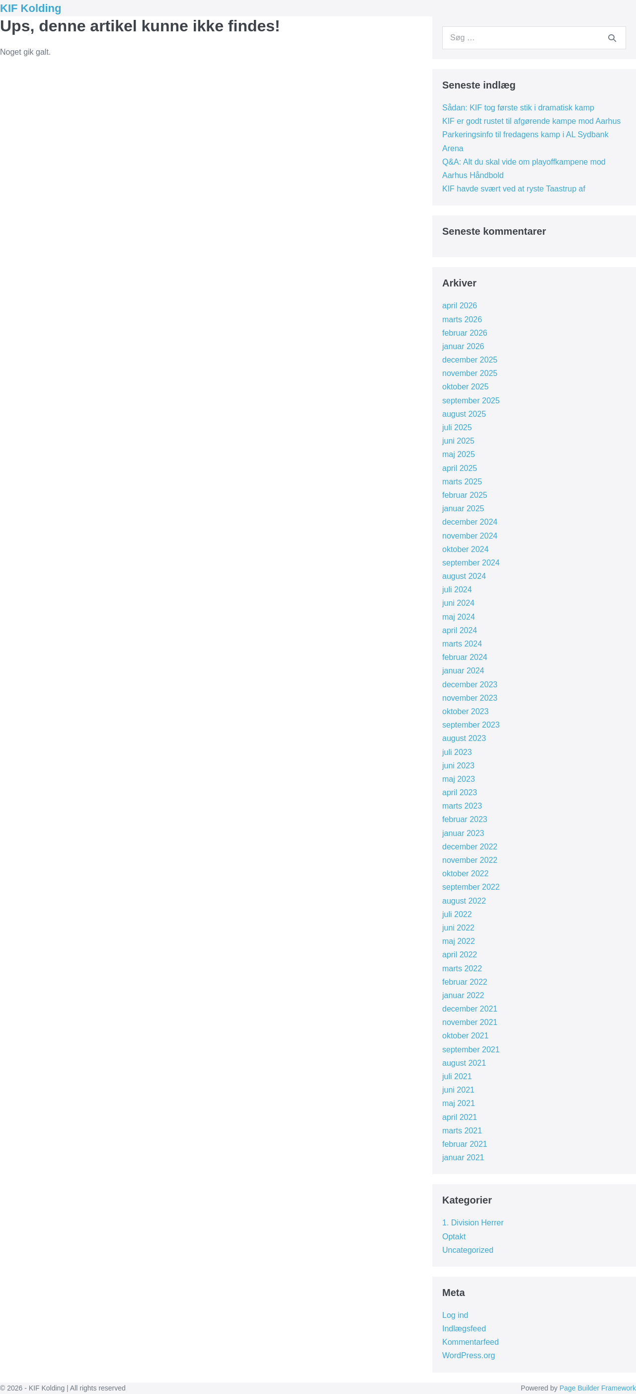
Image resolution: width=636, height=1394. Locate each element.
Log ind (455, 1315)
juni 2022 (458, 928)
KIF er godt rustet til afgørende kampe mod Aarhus (531, 121)
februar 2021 (464, 1144)
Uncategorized (467, 1250)
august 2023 (464, 738)
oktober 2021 (465, 1035)
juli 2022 (457, 914)
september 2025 (471, 400)
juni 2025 (458, 441)
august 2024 (464, 576)
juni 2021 (458, 1090)
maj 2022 (458, 941)
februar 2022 (464, 982)
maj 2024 (458, 617)
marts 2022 (462, 968)
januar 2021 (463, 1157)
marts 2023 (462, 806)
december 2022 (469, 846)
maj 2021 (458, 1103)
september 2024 (471, 562)
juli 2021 (457, 1076)
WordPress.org (468, 1355)
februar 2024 (464, 657)
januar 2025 (463, 508)
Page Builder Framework (597, 1388)
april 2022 (459, 954)
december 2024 (469, 522)
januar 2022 (463, 995)
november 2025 (469, 373)
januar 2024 (463, 670)
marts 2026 (462, 319)
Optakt (454, 1236)
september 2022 (471, 887)
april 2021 (459, 1117)
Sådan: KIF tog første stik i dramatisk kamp (518, 107)
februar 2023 (464, 819)
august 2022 (464, 901)
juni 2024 (458, 603)
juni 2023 (458, 765)
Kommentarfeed (470, 1342)
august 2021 (464, 1063)
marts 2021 (462, 1130)
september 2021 (471, 1049)
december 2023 (469, 684)
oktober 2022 (465, 873)
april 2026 (459, 305)
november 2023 (469, 698)
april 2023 (459, 792)
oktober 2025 (465, 386)
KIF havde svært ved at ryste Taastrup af (513, 189)
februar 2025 (464, 495)
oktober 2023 (465, 711)
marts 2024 (462, 644)
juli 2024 (457, 589)
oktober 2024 (465, 549)
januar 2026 (463, 346)
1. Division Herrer (473, 1222)
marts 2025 (462, 481)
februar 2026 (464, 333)
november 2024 (469, 536)
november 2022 (469, 860)
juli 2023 (457, 752)
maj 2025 (458, 454)
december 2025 (469, 360)
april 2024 (459, 630)
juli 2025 (457, 427)
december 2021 (469, 1009)
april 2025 (459, 468)
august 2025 (464, 414)
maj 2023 (458, 779)
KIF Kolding (30, 8)
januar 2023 (463, 833)
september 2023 (471, 725)
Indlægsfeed (464, 1328)
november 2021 (469, 1022)
